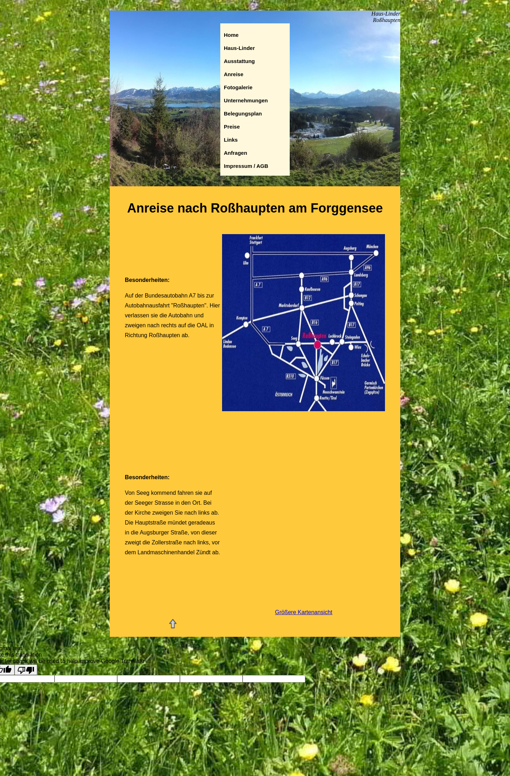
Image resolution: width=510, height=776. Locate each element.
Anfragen (235, 153)
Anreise (233, 74)
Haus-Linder (239, 48)
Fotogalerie (238, 87)
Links (231, 140)
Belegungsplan (243, 114)
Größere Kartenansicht (303, 612)
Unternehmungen (246, 100)
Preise (232, 127)
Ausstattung (239, 61)
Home (231, 35)
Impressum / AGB (246, 166)
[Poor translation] (26, 669)
